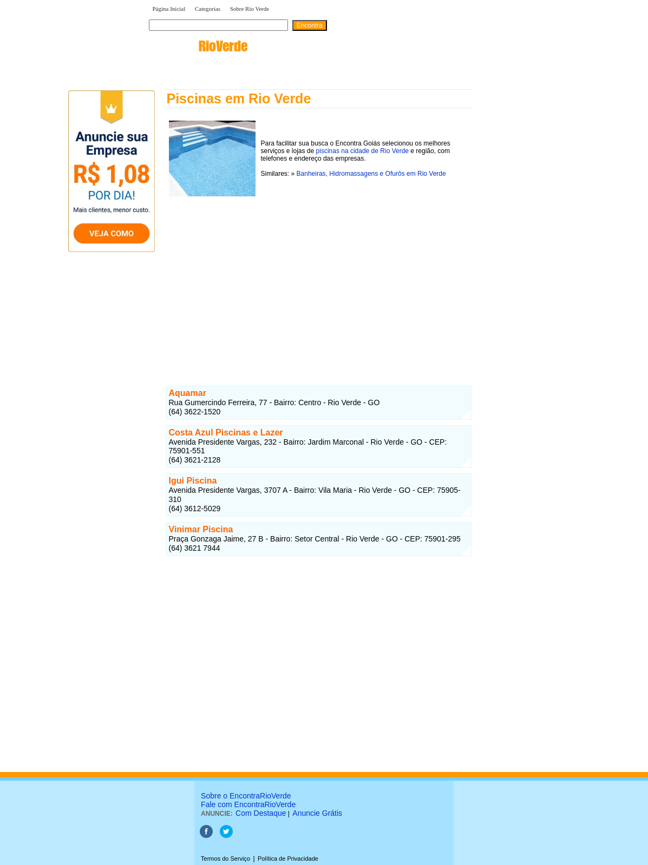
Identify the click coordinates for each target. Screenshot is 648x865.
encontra (198, 46)
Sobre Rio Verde (250, 8)
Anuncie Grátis (317, 813)
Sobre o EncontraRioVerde (246, 795)
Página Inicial (169, 8)
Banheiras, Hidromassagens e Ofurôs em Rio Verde (371, 173)
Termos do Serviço (225, 858)
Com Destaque (260, 813)
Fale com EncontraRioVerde (248, 804)
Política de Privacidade (288, 858)
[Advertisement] (319, 275)
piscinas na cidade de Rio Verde (362, 151)
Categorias (207, 8)
